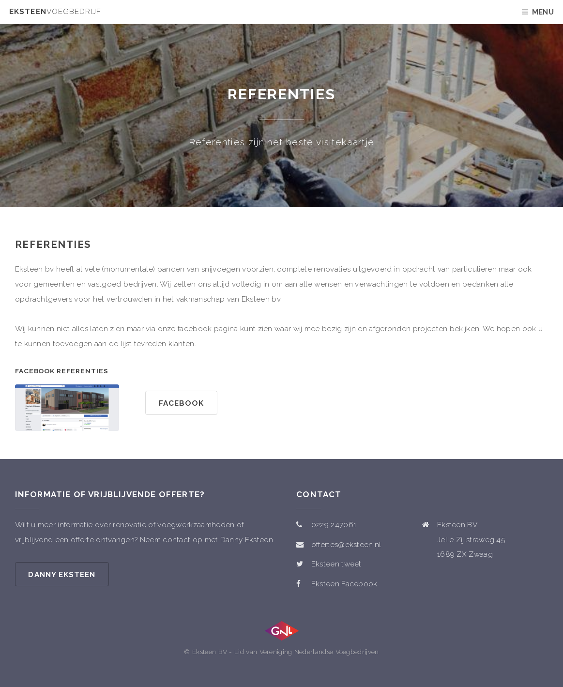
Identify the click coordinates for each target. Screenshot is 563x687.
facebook (181, 403)
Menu (543, 12)
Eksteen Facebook (344, 584)
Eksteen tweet (336, 564)
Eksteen (55, 11)
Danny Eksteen (61, 574)
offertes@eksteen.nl (346, 544)
